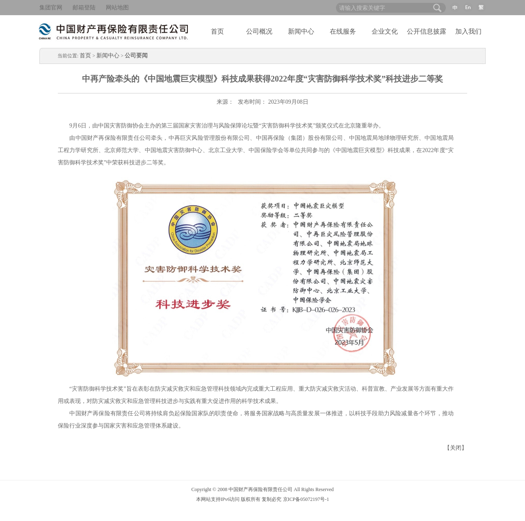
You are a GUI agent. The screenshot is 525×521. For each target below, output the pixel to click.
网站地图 (117, 8)
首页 (217, 31)
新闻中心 (301, 31)
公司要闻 (136, 55)
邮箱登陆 (84, 8)
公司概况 (259, 31)
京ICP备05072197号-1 (306, 499)
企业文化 (385, 31)
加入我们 (468, 31)
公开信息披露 (426, 31)
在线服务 (343, 31)
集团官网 (50, 8)
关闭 (455, 448)
